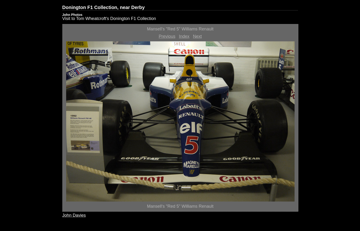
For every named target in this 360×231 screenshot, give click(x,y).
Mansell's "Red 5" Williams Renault (180, 29)
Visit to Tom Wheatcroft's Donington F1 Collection (109, 18)
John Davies (74, 215)
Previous (167, 36)
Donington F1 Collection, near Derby (103, 7)
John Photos (72, 15)
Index (184, 36)
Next (197, 36)
